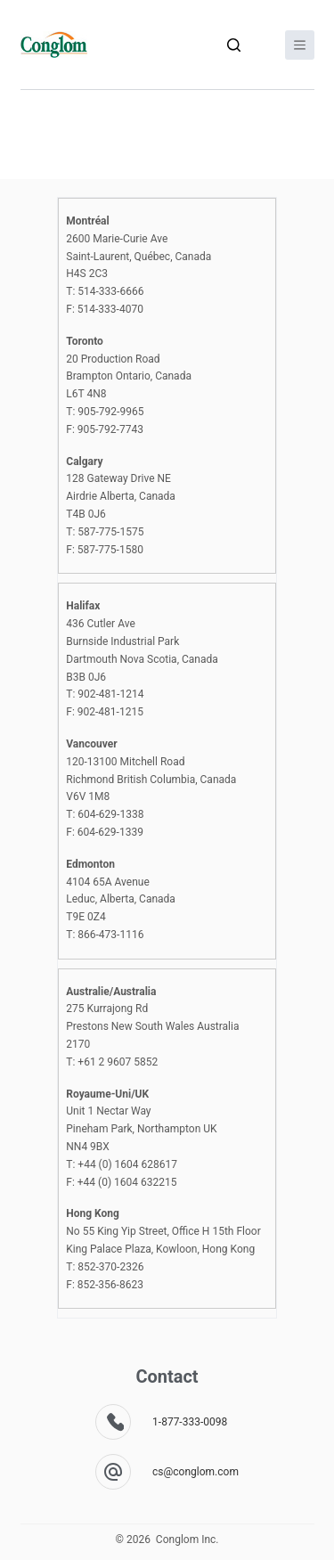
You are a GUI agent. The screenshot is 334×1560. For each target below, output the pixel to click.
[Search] (233, 45)
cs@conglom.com (195, 1472)
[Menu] (299, 45)
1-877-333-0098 (189, 1422)
